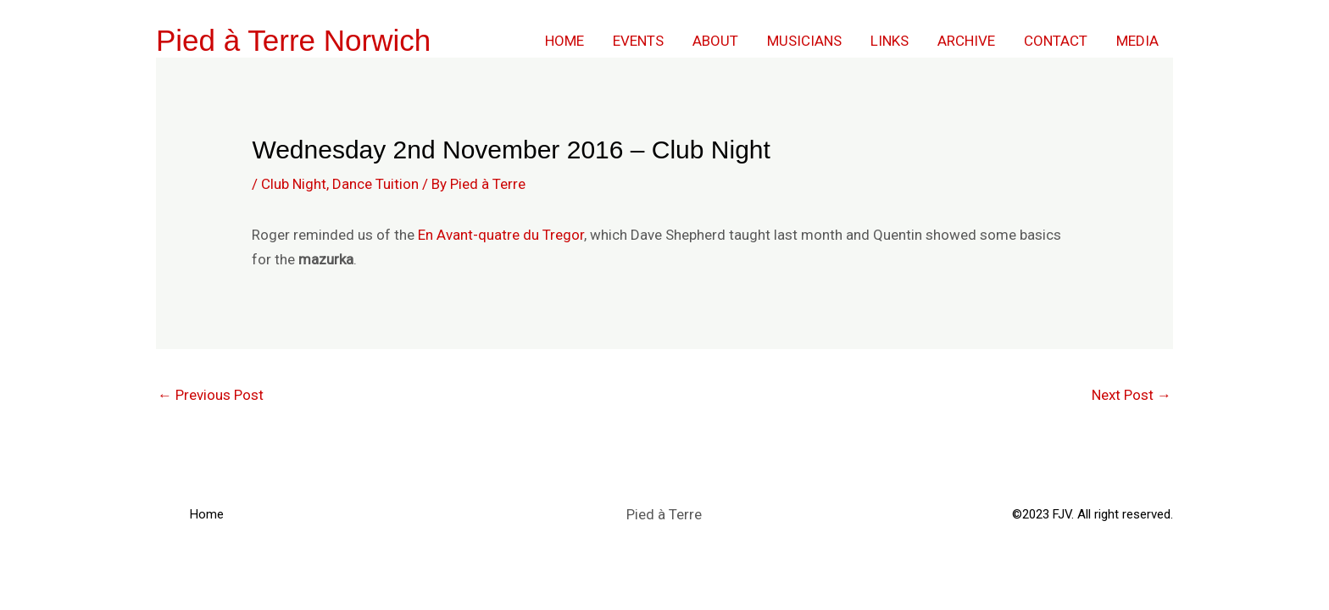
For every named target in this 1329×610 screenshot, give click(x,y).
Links (889, 40)
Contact (1055, 40)
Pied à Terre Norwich (293, 40)
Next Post (1131, 394)
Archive (966, 40)
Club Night (293, 183)
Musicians (804, 40)
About (715, 40)
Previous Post (211, 394)
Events (638, 40)
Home (564, 40)
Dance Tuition (375, 183)
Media (1137, 40)
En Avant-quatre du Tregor (501, 234)
